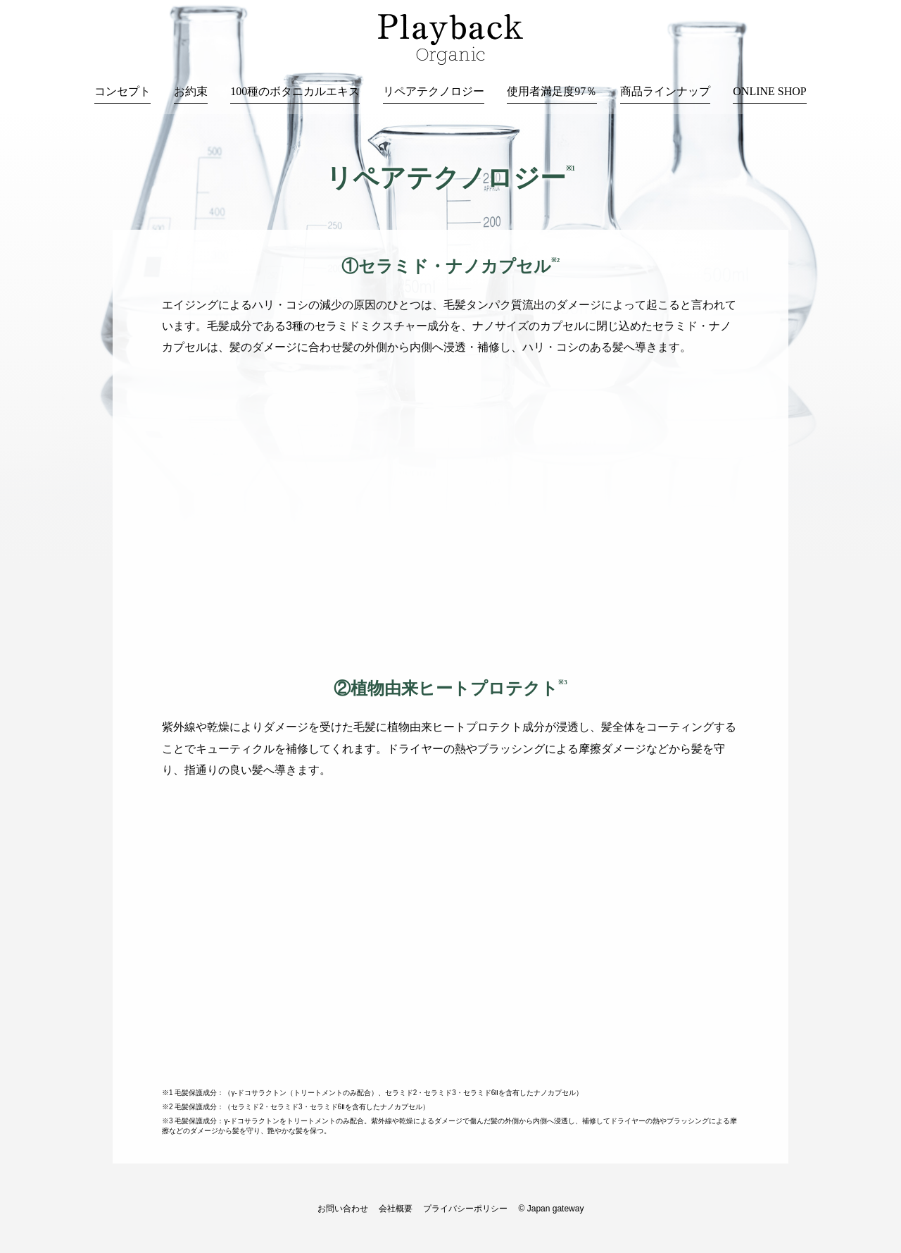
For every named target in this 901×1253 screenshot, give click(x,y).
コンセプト (122, 91)
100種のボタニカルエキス (295, 91)
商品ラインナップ (665, 91)
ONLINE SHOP (769, 91)
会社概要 (395, 1209)
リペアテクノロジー (433, 91)
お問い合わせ (342, 1209)
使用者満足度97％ (552, 91)
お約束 (191, 91)
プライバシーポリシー (465, 1209)
